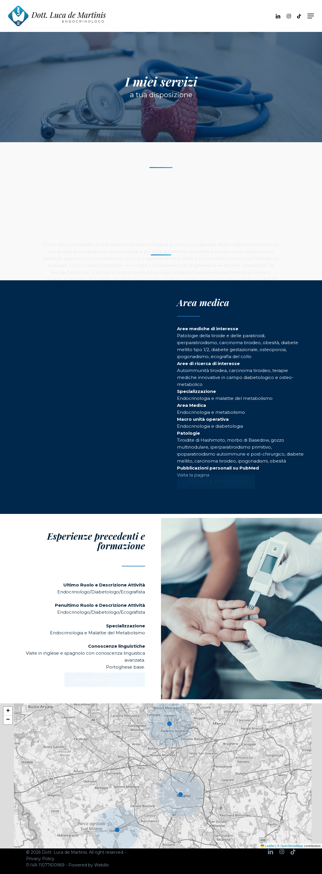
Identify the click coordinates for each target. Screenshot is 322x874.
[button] (310, 16)
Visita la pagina (193, 475)
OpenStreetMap (291, 846)
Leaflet (268, 846)
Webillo (101, 865)
